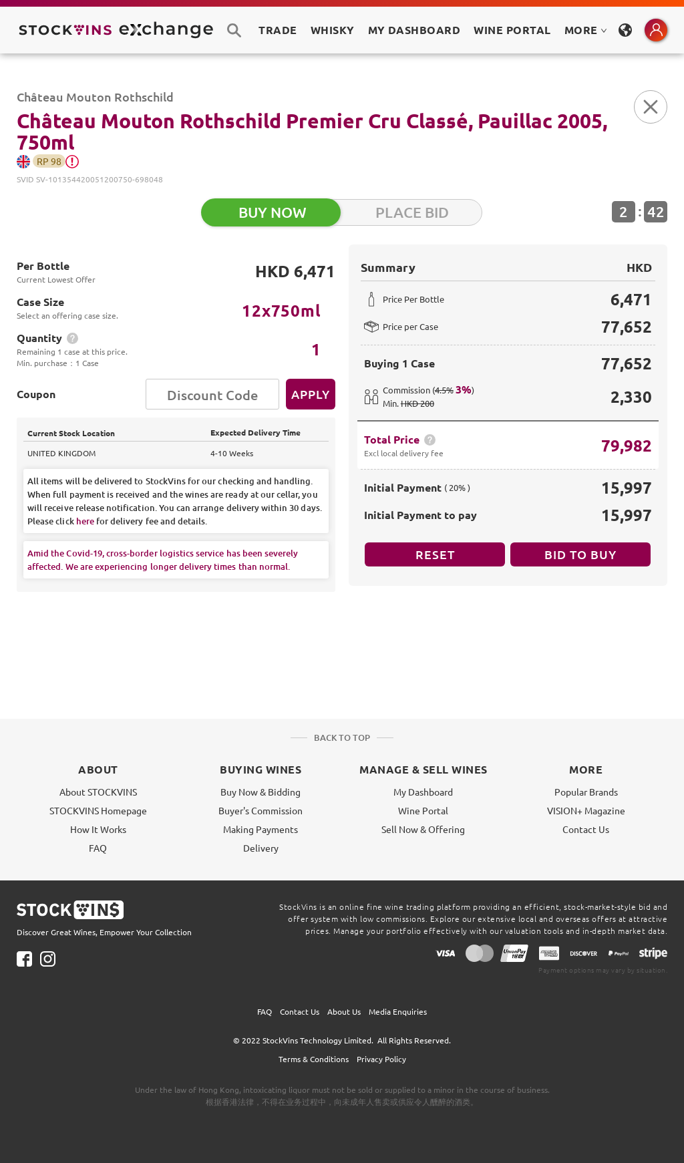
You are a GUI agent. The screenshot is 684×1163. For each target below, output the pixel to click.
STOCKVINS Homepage (98, 810)
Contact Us (585, 829)
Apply (310, 393)
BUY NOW (272, 212)
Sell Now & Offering (423, 829)
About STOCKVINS (98, 792)
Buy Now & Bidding (260, 792)
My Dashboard (423, 792)
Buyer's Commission (260, 810)
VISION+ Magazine (586, 810)
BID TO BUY (580, 554)
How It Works (98, 829)
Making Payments (260, 829)
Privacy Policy (381, 1058)
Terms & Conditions (314, 1058)
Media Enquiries (398, 1011)
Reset (435, 554)
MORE (585, 30)
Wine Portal (512, 30)
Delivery (261, 848)
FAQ (98, 848)
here (85, 521)
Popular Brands (586, 792)
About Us (344, 1011)
